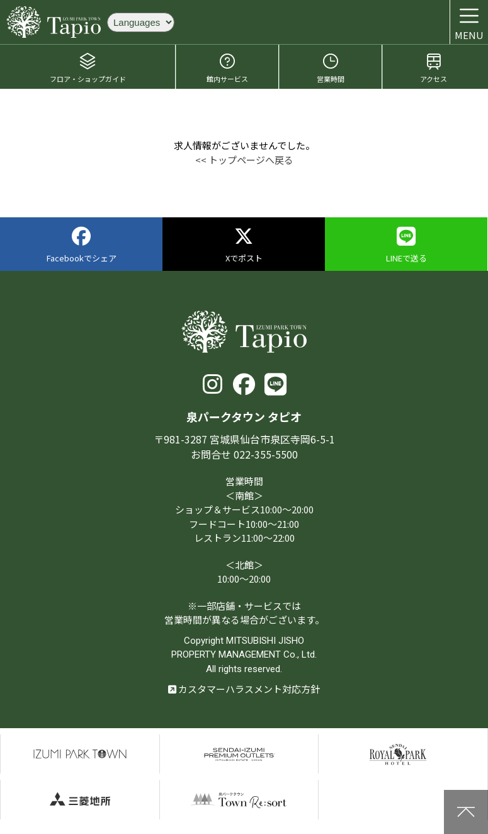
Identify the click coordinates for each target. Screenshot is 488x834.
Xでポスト (244, 245)
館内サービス (227, 68)
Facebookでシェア (81, 245)
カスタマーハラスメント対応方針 (244, 688)
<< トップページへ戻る (244, 159)
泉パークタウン (80, 754)
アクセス (433, 68)
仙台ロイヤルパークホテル (398, 754)
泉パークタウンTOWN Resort (239, 800)
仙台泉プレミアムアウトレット (239, 754)
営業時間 (330, 68)
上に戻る (466, 812)
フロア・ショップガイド (88, 68)
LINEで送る (406, 245)
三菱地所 (80, 800)
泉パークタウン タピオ (53, 22)
